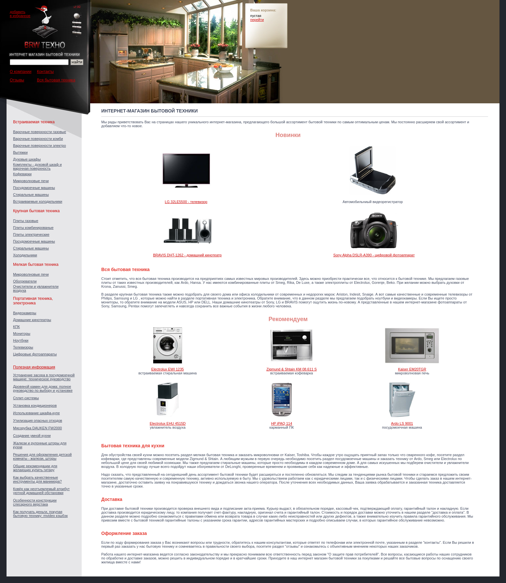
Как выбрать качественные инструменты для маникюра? (37, 479)
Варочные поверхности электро (39, 145)
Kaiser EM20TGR (412, 369)
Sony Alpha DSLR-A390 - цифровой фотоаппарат (374, 255)
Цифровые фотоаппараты (35, 354)
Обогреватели (25, 281)
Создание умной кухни (32, 435)
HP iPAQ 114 (281, 423)
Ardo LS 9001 (402, 423)
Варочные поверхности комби (38, 139)
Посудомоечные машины (34, 188)
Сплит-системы (26, 398)
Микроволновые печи (31, 181)
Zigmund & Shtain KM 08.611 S (291, 369)
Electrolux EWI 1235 (167, 369)
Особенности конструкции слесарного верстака (35, 502)
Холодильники (25, 255)
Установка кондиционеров (35, 405)
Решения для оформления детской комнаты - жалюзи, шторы (42, 456)
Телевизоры (23, 347)
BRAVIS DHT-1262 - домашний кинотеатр (187, 255)
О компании (20, 71)
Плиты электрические (31, 234)
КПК (16, 327)
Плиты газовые (25, 221)
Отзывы (17, 80)
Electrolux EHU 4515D (168, 423)
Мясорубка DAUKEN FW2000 (37, 428)
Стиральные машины (31, 195)
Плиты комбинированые (33, 228)
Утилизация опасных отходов (37, 420)
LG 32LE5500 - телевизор (186, 202)
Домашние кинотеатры (32, 320)
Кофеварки (22, 174)
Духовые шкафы (27, 159)
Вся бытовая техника (56, 80)
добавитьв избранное (20, 14)
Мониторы (21, 333)
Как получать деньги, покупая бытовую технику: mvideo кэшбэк (40, 514)
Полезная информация (34, 367)
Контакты (45, 71)
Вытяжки (20, 152)
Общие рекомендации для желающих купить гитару (35, 468)
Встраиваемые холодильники (37, 201)
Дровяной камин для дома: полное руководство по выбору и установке (43, 388)
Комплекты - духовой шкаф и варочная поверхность (37, 166)
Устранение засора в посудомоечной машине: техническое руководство (43, 377)
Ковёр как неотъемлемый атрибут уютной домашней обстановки (41, 491)
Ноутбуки (20, 340)
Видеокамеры (24, 313)
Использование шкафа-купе (36, 413)
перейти (257, 20)
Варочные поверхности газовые (39, 132)
